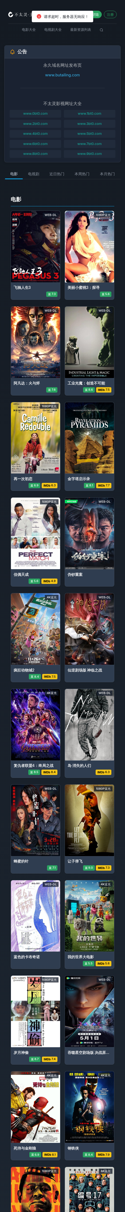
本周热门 (82, 173)
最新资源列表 (80, 30)
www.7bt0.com (89, 144)
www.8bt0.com (35, 154)
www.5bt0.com (89, 134)
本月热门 (107, 173)
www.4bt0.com (35, 134)
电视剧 (33, 173)
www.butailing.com (62, 75)
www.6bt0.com (35, 144)
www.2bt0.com (35, 124)
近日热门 (56, 173)
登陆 (95, 14)
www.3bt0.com (89, 124)
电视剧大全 (53, 30)
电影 (14, 173)
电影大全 (29, 30)
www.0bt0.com (35, 113)
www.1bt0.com (89, 113)
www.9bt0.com (89, 154)
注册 (110, 14)
